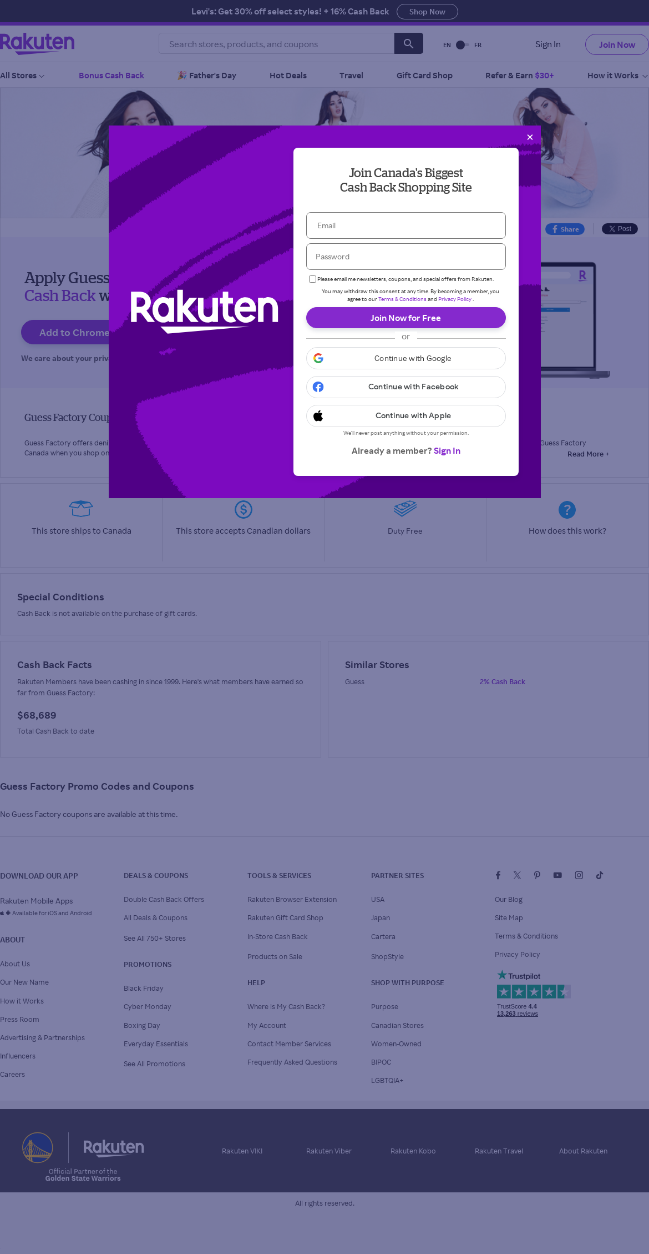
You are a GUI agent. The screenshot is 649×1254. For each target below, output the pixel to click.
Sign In (447, 450)
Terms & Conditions (402, 298)
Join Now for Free (406, 317)
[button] (406, 358)
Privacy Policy (454, 298)
